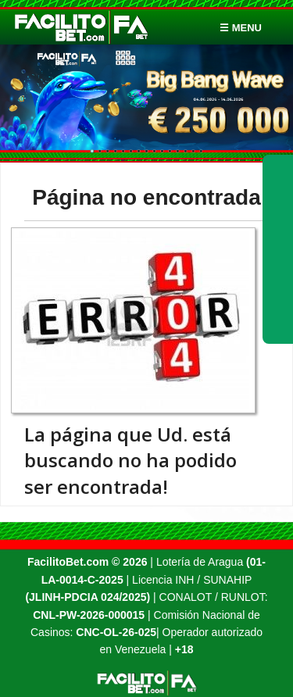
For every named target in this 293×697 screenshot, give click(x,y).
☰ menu (241, 28)
